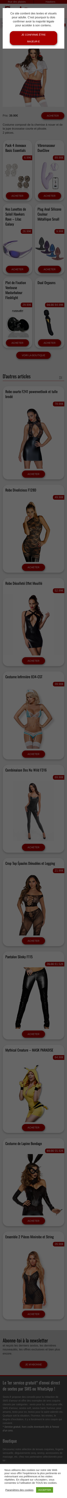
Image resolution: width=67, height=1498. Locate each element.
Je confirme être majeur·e (33, 38)
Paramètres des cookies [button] (19, 1490)
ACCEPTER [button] (44, 1490)
